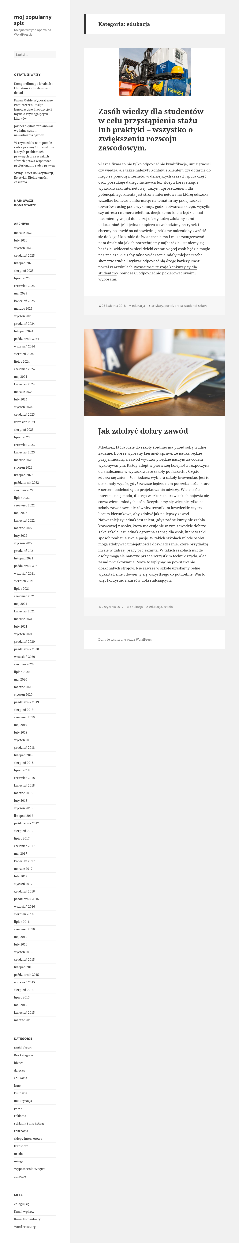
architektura (23, 1048)
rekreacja (21, 1131)
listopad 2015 (23, 967)
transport (21, 1146)
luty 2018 (20, 800)
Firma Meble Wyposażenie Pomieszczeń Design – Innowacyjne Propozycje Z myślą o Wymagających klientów (33, 109)
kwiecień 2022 (24, 520)
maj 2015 (20, 1005)
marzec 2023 (23, 460)
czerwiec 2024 (24, 369)
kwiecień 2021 (24, 611)
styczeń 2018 (23, 808)
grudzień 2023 (24, 414)
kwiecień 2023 (24, 452)
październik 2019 (26, 702)
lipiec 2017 (22, 838)
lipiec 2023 (22, 437)
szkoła (202, 306)
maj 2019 (20, 725)
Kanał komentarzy (27, 1219)
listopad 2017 (23, 816)
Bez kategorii (23, 1055)
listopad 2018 (23, 755)
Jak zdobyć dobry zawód (143, 431)
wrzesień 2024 (24, 346)
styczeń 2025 (23, 316)
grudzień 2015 (24, 959)
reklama (20, 1116)
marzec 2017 (23, 869)
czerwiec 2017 (24, 846)
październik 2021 (26, 566)
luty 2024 (20, 399)
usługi (18, 1161)
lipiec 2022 (22, 498)
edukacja (20, 1078)
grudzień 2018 (24, 747)
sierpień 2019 (24, 710)
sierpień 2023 (24, 430)
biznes (18, 1063)
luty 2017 (20, 876)
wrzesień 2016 (24, 906)
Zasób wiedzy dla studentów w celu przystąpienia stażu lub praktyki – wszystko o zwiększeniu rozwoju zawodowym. (151, 129)
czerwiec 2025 (24, 286)
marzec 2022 (23, 528)
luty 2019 (20, 732)
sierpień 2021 (24, 581)
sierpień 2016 (24, 914)
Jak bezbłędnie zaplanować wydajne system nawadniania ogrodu (34, 130)
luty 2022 (20, 535)
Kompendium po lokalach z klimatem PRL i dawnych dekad (33, 88)
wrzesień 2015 (24, 982)
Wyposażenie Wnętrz (29, 1169)
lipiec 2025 (22, 278)
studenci (190, 306)
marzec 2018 (23, 793)
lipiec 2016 (22, 922)
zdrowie (20, 1176)
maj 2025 (20, 293)
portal (168, 306)
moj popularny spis (32, 19)
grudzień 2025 (24, 255)
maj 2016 (20, 937)
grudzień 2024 (24, 324)
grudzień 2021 (24, 551)
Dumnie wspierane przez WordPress (125, 639)
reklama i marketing (29, 1123)
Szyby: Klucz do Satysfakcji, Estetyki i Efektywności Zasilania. (34, 177)
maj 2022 (20, 513)
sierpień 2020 (24, 664)
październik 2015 (26, 975)
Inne (17, 1085)
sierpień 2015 (24, 990)
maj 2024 (20, 377)
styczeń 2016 (23, 952)
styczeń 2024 (23, 407)
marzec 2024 (23, 392)
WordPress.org (25, 1227)
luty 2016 (20, 944)
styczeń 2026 (23, 248)
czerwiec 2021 (24, 596)
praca (18, 1108)
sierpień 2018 (24, 763)
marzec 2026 (23, 233)
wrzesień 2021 (24, 573)
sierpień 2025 (24, 271)
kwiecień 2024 (24, 384)
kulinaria (20, 1093)
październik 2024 (26, 339)
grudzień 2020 (24, 641)
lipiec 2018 (22, 770)
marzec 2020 (23, 687)
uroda (18, 1154)
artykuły (157, 306)
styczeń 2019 (23, 740)
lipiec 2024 (22, 361)
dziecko (19, 1070)
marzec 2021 (23, 619)
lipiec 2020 (22, 672)
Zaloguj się (21, 1204)
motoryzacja (23, 1101)
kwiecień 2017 (24, 861)
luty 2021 (20, 626)
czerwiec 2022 (24, 505)
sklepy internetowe (28, 1138)
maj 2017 (20, 853)
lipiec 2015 (22, 997)
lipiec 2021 (22, 588)
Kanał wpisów (24, 1212)
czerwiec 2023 (24, 445)
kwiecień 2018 (24, 785)
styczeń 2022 (23, 543)
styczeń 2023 (23, 467)
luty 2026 (20, 240)
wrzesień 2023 (24, 422)
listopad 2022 (23, 475)
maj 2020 (20, 679)
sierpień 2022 (24, 490)
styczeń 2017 (23, 884)
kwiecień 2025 (24, 301)
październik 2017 (26, 823)
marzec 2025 (23, 308)
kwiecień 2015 (24, 1012)
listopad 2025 (23, 263)
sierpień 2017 (24, 831)
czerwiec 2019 (24, 717)
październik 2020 (26, 649)
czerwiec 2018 (24, 778)
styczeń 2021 (23, 634)
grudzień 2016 (24, 891)
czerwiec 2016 (24, 929)
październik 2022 (26, 483)
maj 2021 (20, 604)
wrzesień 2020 (24, 657)
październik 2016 (26, 899)
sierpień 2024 (24, 354)
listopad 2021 (23, 558)
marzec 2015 (23, 1020)
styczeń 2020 (23, 694)
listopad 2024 (23, 331)
